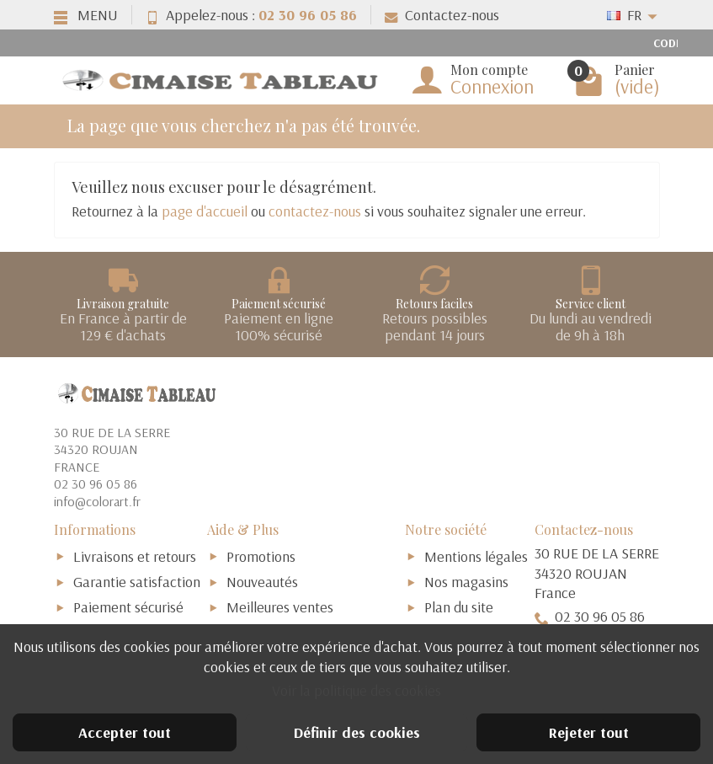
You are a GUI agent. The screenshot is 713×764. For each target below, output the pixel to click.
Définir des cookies (357, 732)
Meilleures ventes (279, 607)
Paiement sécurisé (128, 607)
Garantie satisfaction (136, 581)
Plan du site (458, 607)
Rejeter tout (589, 732)
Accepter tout (124, 732)
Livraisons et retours (134, 556)
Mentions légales (476, 556)
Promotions (260, 556)
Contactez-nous (442, 14)
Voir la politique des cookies (356, 690)
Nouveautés (262, 581)
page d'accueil (204, 211)
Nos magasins (466, 581)
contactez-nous (315, 211)
